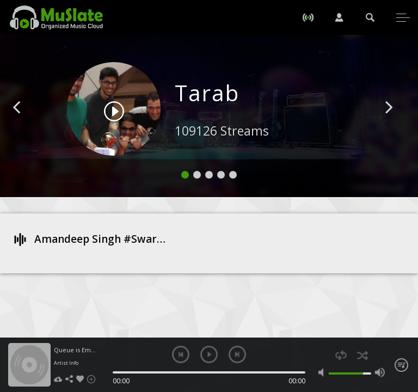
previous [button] (180, 354)
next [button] (237, 354)
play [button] (209, 354)
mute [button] (323, 372)
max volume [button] (380, 372)
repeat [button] (341, 355)
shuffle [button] (362, 355)
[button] (29, 123)
